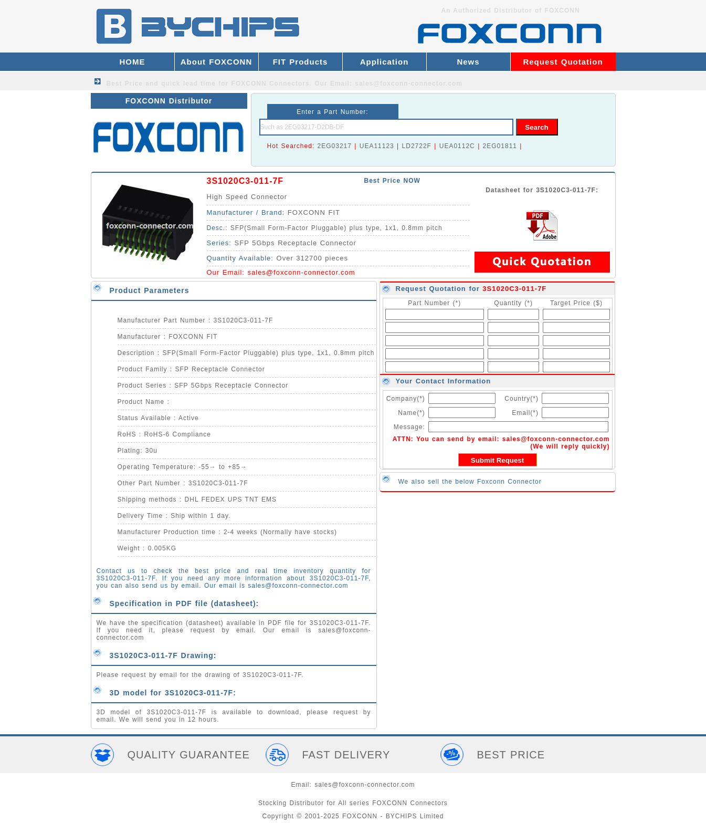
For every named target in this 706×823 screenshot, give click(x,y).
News (468, 61)
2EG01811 (500, 146)
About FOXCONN (216, 61)
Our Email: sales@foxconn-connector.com (388, 83)
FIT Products (300, 61)
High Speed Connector (247, 197)
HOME (132, 61)
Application (384, 61)
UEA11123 (377, 146)
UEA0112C (457, 146)
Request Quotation (563, 61)
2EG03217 (335, 146)
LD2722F (416, 146)
